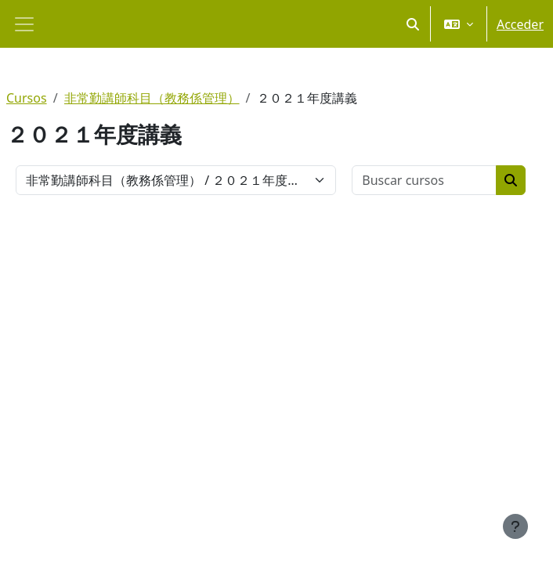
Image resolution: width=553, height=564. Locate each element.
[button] (413, 24)
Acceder (520, 24)
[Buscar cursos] (424, 180)
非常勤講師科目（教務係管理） (152, 98)
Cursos (26, 98)
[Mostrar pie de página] (515, 526)
